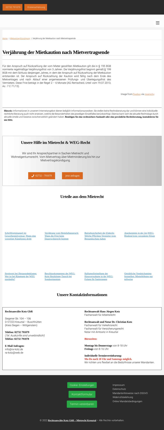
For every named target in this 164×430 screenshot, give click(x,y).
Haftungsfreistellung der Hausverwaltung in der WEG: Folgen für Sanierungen (98, 276)
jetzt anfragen (72, 175)
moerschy (149, 94)
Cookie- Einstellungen (82, 385)
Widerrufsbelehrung (123, 397)
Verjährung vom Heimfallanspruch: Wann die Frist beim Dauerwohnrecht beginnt (62, 236)
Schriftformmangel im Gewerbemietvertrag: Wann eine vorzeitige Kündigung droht (20, 236)
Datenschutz (119, 389)
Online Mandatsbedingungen (127, 401)
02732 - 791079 (42, 175)
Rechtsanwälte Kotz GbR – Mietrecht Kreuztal (72, 420)
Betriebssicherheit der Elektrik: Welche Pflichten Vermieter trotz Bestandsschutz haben (100, 236)
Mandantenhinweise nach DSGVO (130, 393)
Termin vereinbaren (82, 404)
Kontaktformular (82, 394)
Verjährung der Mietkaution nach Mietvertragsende (55, 52)
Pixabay (137, 94)
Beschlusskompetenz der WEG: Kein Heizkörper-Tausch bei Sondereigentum (60, 276)
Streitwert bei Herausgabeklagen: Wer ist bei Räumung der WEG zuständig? (21, 276)
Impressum (119, 385)
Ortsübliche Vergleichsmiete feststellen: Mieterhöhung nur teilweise (138, 276)
